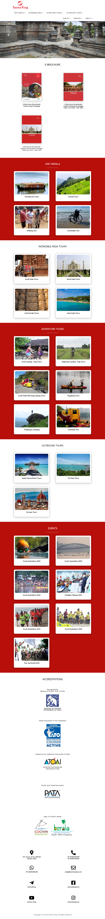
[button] (8, 34)
